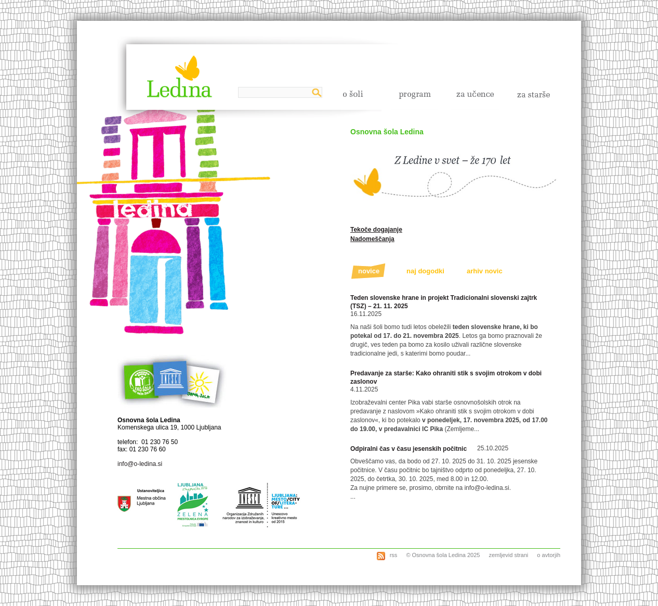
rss (393, 555)
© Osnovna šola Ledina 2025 (443, 555)
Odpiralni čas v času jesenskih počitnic (408, 448)
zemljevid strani (508, 555)
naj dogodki (425, 271)
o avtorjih (548, 555)
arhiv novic (485, 271)
